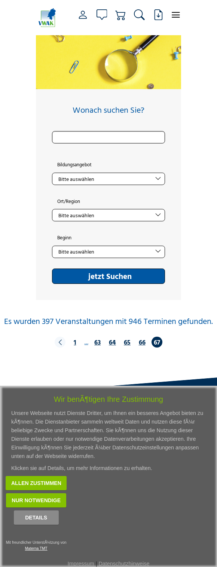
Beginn (64, 238)
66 (142, 342)
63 (97, 342)
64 (112, 342)
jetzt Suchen (110, 276)
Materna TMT (36, 548)
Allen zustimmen (36, 483)
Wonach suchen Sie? (108, 110)
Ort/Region (68, 201)
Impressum (81, 564)
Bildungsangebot (74, 165)
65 (127, 342)
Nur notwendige (36, 500)
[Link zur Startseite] (48, 17)
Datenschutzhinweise (123, 564)
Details (36, 518)
